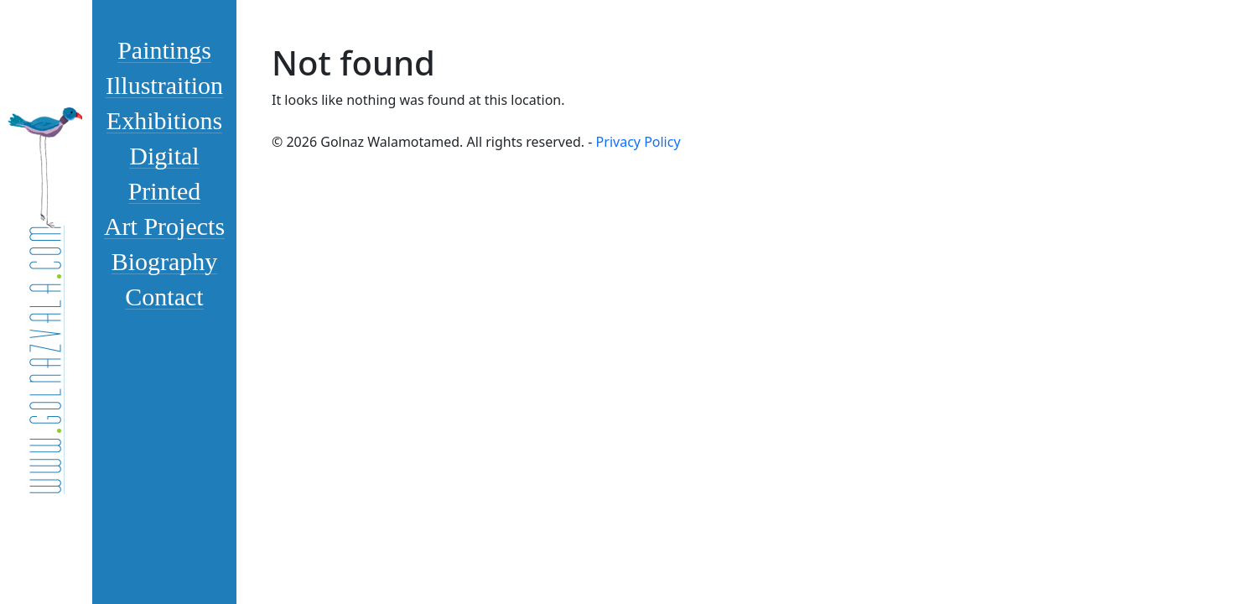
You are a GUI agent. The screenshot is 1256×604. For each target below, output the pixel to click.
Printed (164, 190)
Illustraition (164, 84)
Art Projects (164, 225)
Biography (165, 260)
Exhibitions (164, 120)
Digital (164, 155)
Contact (164, 296)
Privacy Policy (638, 142)
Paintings (164, 49)
